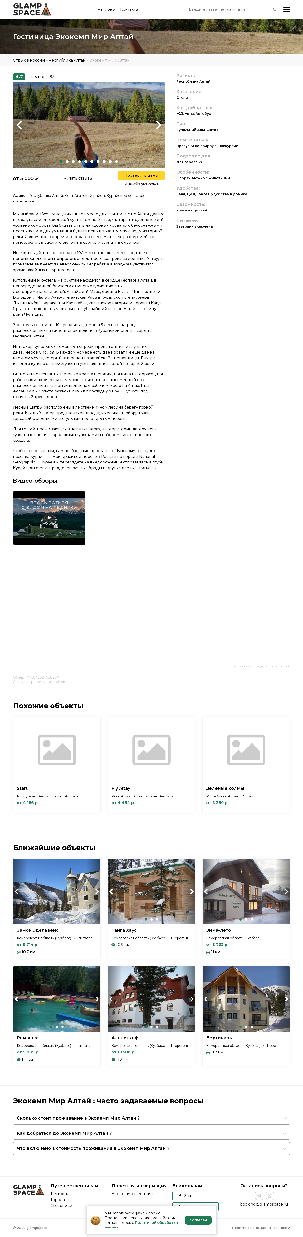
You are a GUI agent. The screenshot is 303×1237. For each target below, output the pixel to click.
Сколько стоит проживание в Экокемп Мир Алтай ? (78, 1118)
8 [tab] (104, 161)
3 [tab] (73, 161)
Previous (18, 125)
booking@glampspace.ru (264, 1204)
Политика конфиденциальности (261, 1228)
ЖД (179, 114)
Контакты (129, 9)
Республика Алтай (67, 60)
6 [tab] (91, 161)
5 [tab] (85, 161)
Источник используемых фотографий (261, 666)
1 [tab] (61, 161)
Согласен (198, 1220)
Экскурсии (228, 146)
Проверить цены (141, 175)
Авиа (189, 114)
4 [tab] (79, 161)
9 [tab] (110, 161)
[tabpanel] (89, 125)
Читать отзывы (78, 178)
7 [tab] (98, 161)
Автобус (203, 114)
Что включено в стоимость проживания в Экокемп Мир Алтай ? (93, 1148)
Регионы (107, 9)
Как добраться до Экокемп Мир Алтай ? (64, 1133)
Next (158, 125)
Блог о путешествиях (132, 1194)
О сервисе (61, 1205)
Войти (184, 1195)
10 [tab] (116, 161)
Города (58, 1199)
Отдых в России (29, 60)
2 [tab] (67, 161)
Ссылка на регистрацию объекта (41, 682)
